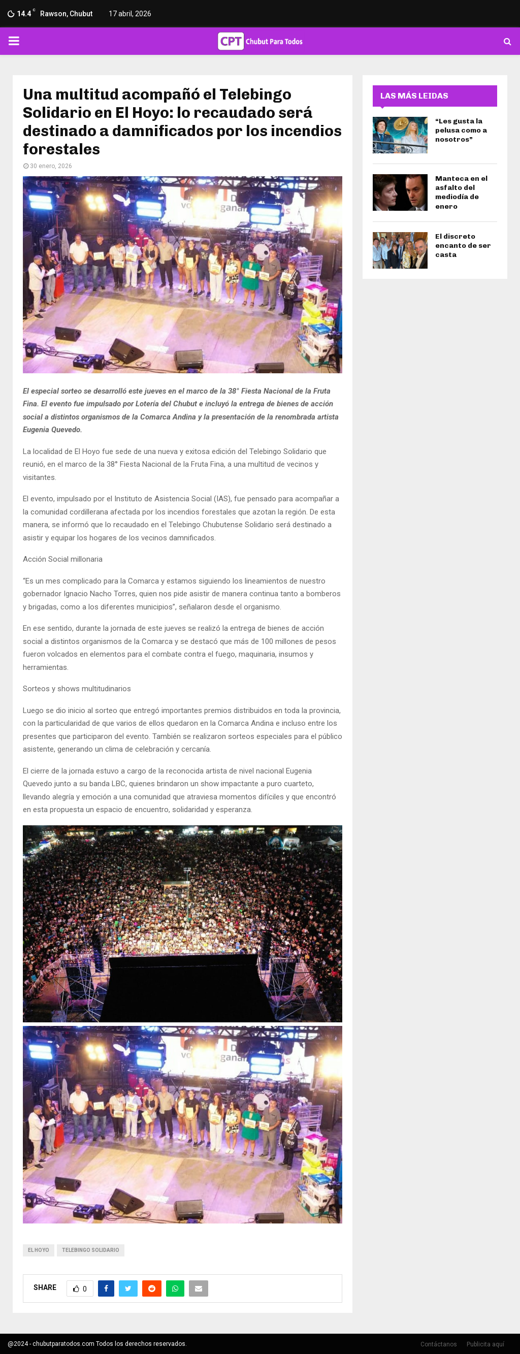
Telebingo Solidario (90, 1250)
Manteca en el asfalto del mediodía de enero (461, 192)
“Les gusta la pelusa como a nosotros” (461, 130)
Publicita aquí (485, 1344)
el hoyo (38, 1250)
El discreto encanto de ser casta (463, 245)
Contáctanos (438, 1344)
